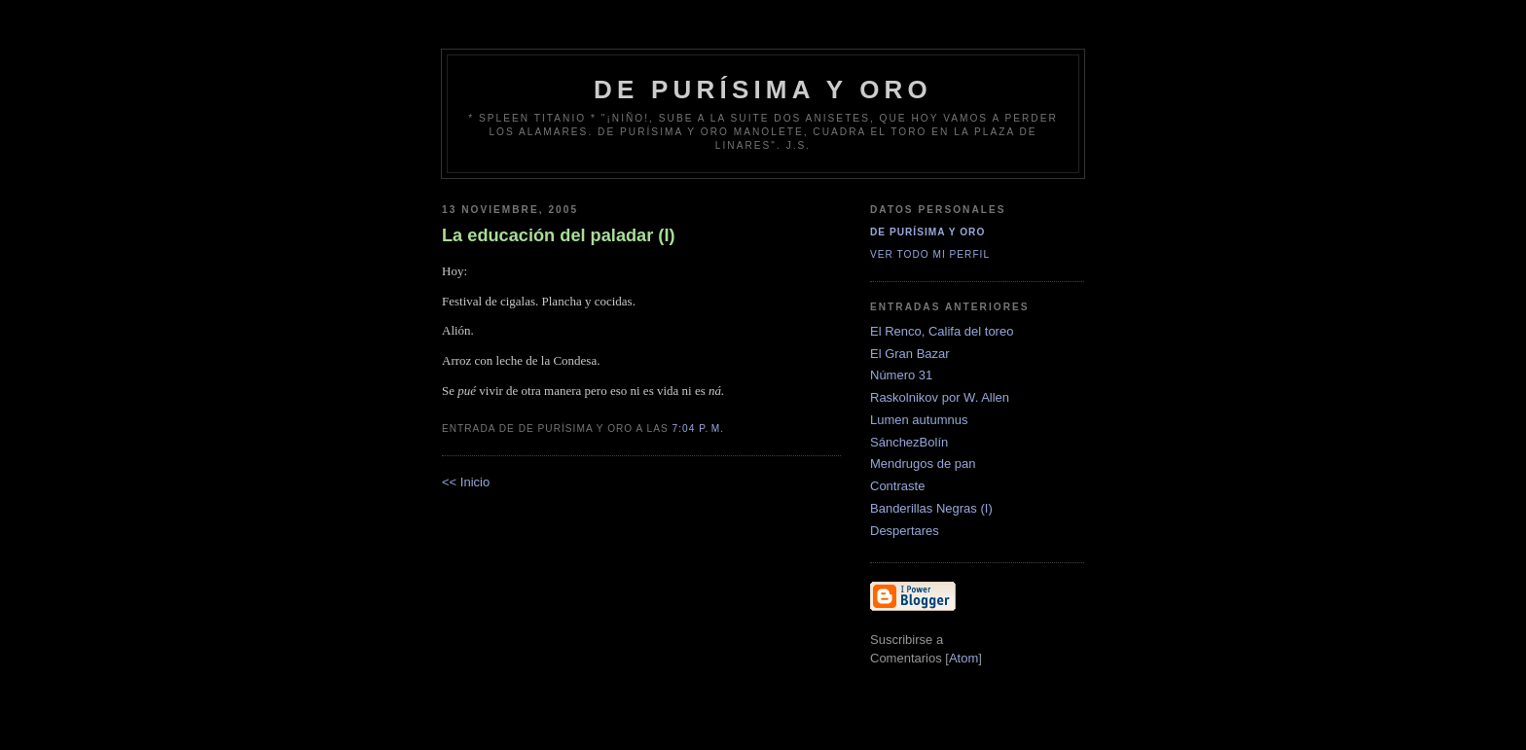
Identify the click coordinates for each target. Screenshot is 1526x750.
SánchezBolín (909, 442)
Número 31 (901, 375)
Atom (963, 658)
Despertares (904, 530)
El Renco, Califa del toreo (941, 331)
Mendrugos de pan (922, 463)
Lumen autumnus (918, 419)
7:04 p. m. (698, 428)
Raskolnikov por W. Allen (939, 397)
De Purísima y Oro (927, 232)
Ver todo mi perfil (930, 254)
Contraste (897, 486)
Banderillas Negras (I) (931, 508)
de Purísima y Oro (763, 89)
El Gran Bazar (910, 353)
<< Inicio (466, 482)
